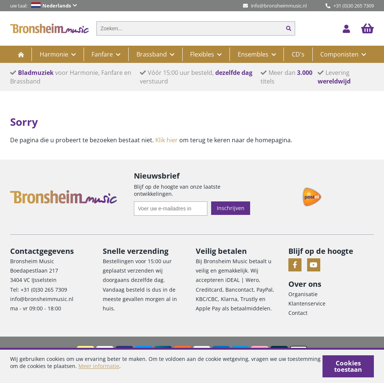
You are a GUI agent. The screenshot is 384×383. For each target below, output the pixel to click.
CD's (298, 54)
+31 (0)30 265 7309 (350, 5)
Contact (298, 312)
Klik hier (166, 140)
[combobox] (189, 28)
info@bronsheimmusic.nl (275, 5)
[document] (192, 366)
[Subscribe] (230, 208)
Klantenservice (307, 303)
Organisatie (303, 294)
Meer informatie (98, 366)
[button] (59, 5)
